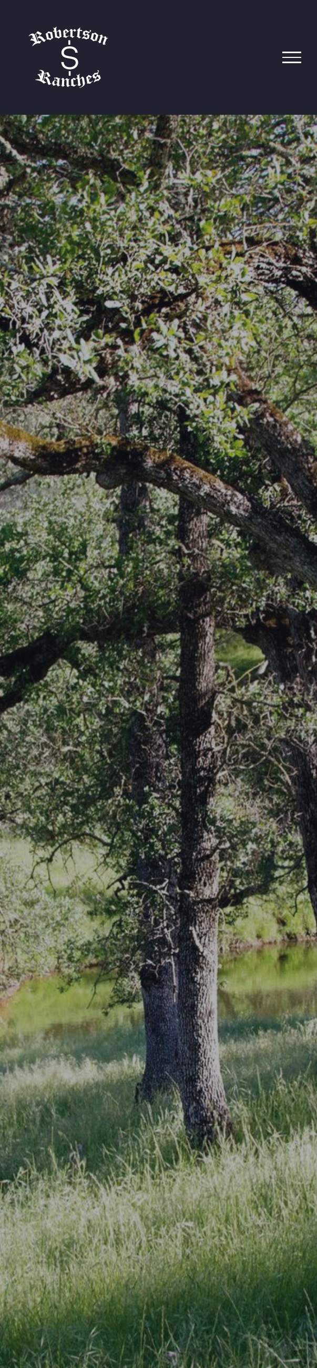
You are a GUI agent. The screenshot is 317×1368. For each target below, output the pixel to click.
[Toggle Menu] (292, 57)
